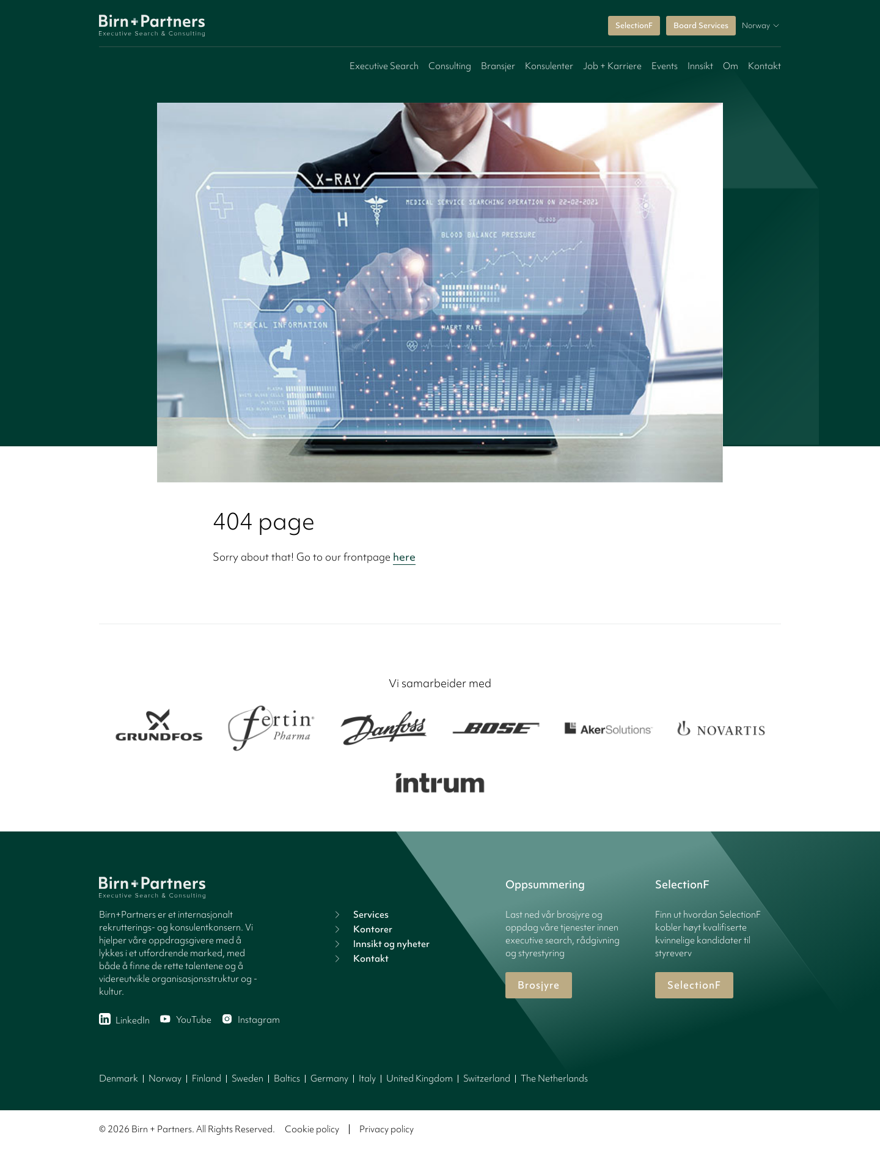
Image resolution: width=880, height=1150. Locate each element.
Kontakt (764, 66)
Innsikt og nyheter (380, 944)
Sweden (247, 1078)
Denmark (118, 1078)
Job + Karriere (612, 66)
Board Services (700, 25)
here (404, 557)
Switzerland (486, 1078)
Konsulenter (549, 66)
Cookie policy (312, 1129)
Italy (367, 1078)
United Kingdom (419, 1078)
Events (664, 66)
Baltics (287, 1078)
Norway (165, 1078)
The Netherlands (554, 1078)
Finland (206, 1078)
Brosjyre (539, 985)
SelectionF (634, 25)
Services (360, 915)
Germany (329, 1078)
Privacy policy (386, 1129)
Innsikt (700, 66)
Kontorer (361, 929)
